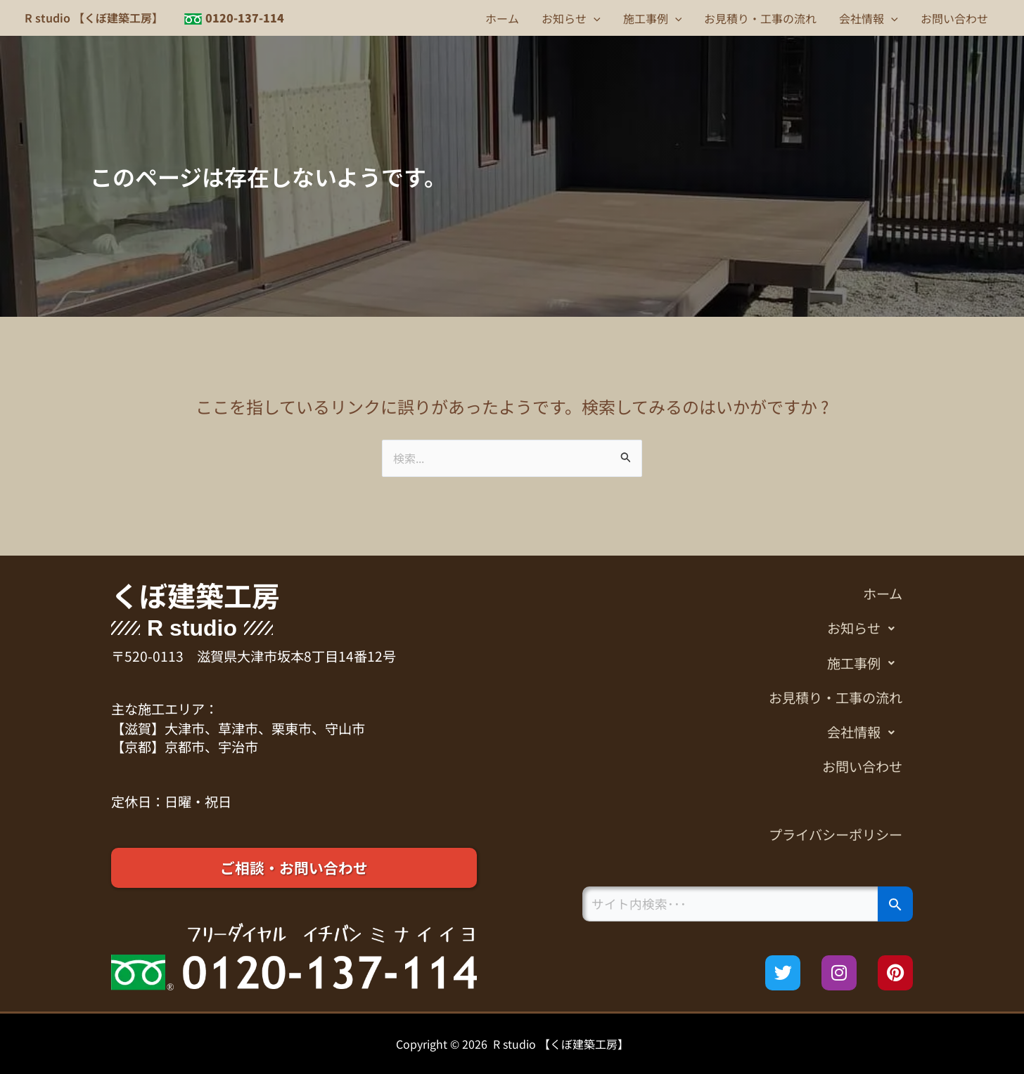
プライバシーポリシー (835, 834)
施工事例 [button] (652, 18)
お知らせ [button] (571, 18)
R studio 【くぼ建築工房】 (94, 17)
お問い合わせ (954, 18)
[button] (594, 18)
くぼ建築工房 (195, 595)
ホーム (502, 18)
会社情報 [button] (868, 18)
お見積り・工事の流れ (760, 18)
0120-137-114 (244, 17)
